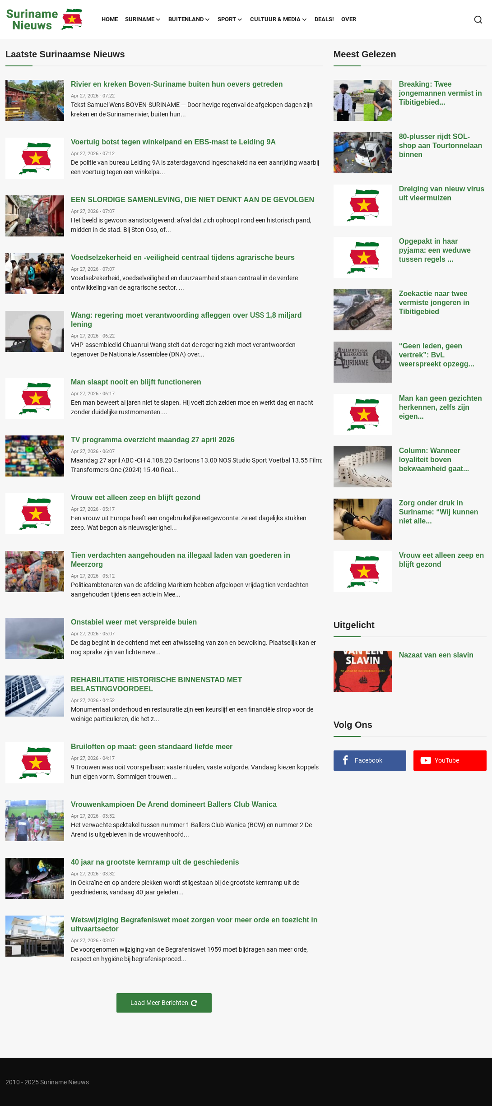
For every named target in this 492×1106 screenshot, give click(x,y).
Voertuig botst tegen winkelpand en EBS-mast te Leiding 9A (173, 142)
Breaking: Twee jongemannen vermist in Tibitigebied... (440, 93)
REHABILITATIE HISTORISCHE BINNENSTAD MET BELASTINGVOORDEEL (156, 684)
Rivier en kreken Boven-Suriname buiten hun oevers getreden (177, 84)
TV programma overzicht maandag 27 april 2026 (153, 440)
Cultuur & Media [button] (278, 19)
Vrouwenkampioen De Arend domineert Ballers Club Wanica (174, 804)
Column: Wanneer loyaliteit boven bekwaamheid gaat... (434, 459)
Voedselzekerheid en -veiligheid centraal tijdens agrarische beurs (183, 257)
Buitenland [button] (189, 19)
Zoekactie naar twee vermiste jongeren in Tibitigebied (434, 302)
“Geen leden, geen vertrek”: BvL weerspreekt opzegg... (436, 355)
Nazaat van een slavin (436, 655)
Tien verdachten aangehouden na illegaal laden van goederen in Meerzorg (180, 559)
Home (110, 19)
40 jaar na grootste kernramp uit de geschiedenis (155, 862)
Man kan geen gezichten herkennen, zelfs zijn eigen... (440, 407)
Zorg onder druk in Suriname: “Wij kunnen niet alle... (438, 512)
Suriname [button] (143, 19)
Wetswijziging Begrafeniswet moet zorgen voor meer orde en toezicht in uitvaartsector (194, 924)
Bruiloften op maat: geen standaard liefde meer (151, 746)
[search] (478, 19)
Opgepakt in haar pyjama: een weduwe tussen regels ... (435, 250)
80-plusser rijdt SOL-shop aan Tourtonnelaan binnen (441, 145)
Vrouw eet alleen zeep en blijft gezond (135, 497)
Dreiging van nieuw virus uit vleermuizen (441, 193)
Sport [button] (230, 19)
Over (348, 19)
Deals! (324, 19)
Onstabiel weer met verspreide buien (134, 622)
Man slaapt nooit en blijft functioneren (136, 382)
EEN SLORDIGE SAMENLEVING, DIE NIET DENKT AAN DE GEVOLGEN (192, 200)
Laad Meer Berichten (164, 1003)
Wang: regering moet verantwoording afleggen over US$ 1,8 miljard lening (186, 319)
